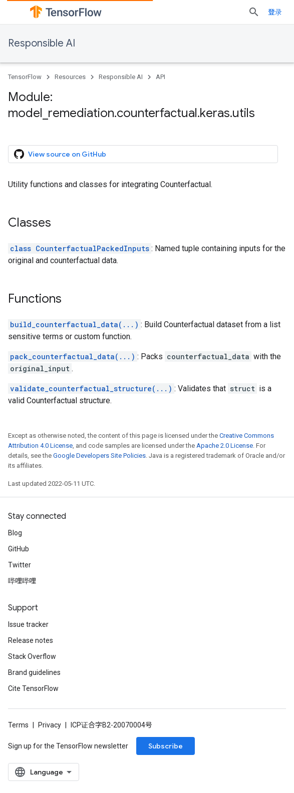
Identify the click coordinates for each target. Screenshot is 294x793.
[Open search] (254, 12)
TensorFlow (25, 77)
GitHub (18, 549)
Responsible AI (41, 43)
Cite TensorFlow (33, 688)
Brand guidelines (34, 672)
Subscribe (165, 745)
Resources (70, 77)
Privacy (49, 725)
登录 (275, 12)
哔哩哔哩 (22, 581)
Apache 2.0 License (224, 445)
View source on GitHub (60, 154)
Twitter (19, 565)
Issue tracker (28, 624)
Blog (15, 533)
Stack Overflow (32, 656)
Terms (18, 725)
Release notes (30, 640)
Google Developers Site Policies (99, 455)
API (160, 77)
